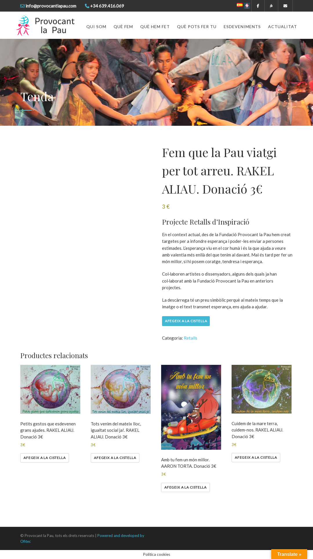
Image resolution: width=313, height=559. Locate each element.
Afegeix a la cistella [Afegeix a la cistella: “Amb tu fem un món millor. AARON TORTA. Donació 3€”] (185, 487)
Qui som (96, 26)
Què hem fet (155, 26)
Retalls (190, 338)
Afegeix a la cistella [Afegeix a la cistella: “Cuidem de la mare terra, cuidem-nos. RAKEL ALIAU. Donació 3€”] (256, 457)
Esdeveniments (242, 26)
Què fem (123, 26)
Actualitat (282, 26)
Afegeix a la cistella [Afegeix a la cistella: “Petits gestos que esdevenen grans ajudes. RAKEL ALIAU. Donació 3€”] (44, 458)
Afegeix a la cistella (186, 321)
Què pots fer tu (196, 26)
